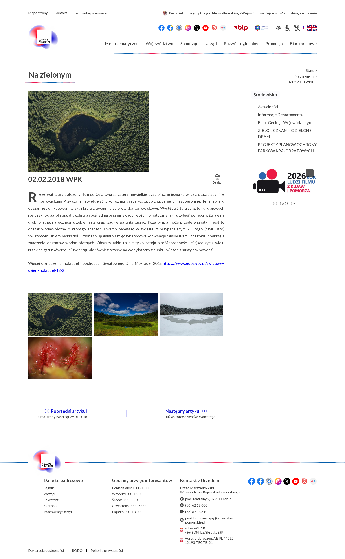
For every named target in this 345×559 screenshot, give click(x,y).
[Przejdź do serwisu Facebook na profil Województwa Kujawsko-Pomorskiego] (161, 28)
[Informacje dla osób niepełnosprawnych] (292, 28)
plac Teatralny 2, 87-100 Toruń (205, 499)
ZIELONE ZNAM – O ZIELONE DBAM (285, 133)
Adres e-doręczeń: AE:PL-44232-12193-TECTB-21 (207, 540)
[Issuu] (214, 28)
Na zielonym (304, 76)
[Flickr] (223, 28)
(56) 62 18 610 (193, 511)
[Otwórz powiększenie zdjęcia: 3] (191, 313)
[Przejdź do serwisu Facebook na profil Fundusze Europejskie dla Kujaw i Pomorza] (170, 28)
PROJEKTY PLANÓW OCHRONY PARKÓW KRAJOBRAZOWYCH (287, 147)
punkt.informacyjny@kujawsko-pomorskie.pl (206, 520)
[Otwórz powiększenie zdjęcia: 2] (126, 313)
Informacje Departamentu (280, 114)
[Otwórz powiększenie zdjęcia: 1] (60, 313)
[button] (284, 182)
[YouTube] (205, 28)
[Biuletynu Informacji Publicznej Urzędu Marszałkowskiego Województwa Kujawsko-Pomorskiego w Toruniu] (240, 28)
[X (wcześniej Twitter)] (197, 28)
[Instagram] (188, 28)
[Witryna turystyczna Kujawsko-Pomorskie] (261, 28)
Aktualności (268, 106)
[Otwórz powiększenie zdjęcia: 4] (60, 357)
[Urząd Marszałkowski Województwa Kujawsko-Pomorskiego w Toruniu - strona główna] (43, 37)
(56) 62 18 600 (193, 505)
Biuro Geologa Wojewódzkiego (284, 122)
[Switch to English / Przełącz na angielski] (312, 28)
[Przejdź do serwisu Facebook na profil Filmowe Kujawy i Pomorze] (179, 28)
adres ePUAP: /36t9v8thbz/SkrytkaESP (201, 530)
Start (310, 70)
